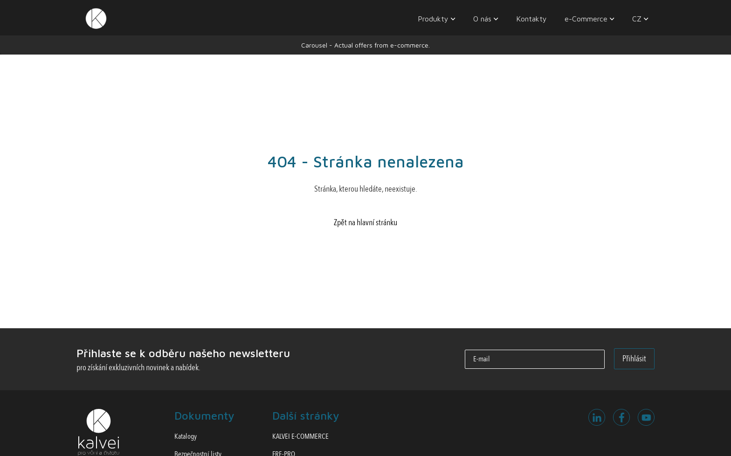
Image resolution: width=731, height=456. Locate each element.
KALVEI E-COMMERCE (300, 437)
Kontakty (531, 18)
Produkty (433, 18)
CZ (636, 18)
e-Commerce (586, 18)
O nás (482, 18)
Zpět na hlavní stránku (365, 222)
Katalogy (185, 437)
